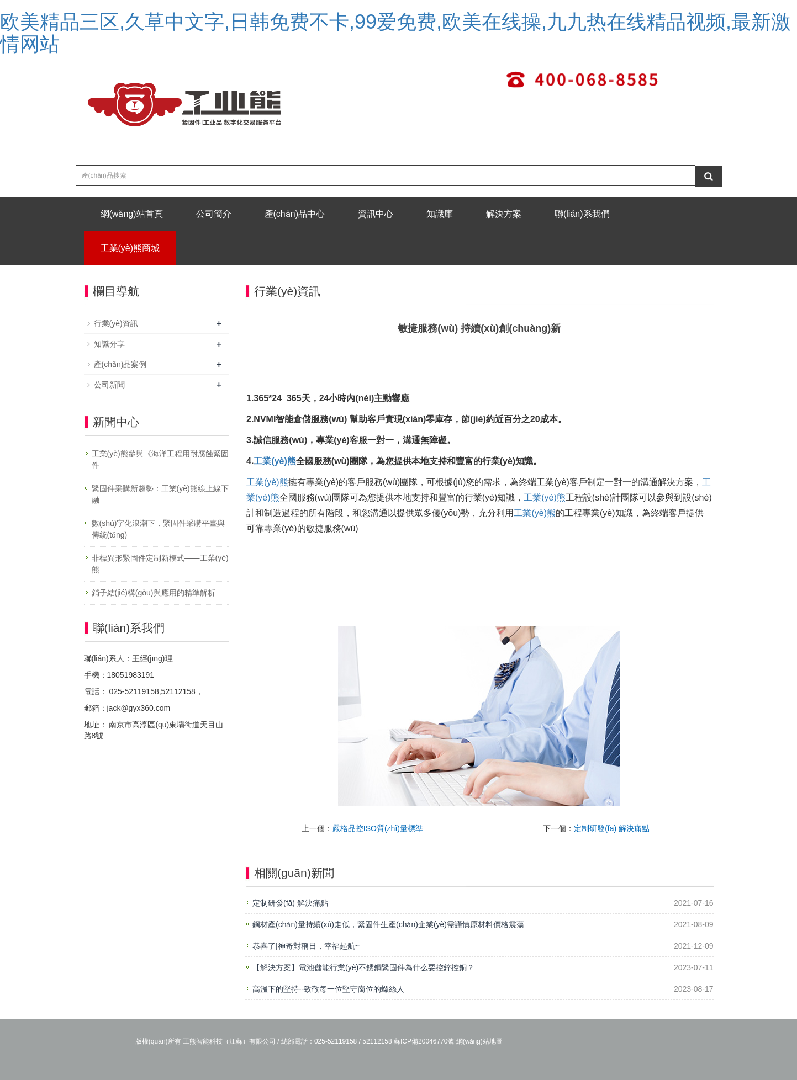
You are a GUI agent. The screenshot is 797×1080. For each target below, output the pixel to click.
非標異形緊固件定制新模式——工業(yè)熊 (160, 564)
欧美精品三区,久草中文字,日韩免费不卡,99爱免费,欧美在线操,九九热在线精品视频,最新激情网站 (395, 32)
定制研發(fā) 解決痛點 (612, 828)
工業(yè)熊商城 (130, 248)
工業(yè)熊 (274, 461)
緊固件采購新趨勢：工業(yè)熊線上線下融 (160, 494)
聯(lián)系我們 (582, 214)
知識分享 (109, 343)
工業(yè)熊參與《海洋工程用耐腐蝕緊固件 (160, 459)
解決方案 (503, 214)
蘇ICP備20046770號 (424, 1041)
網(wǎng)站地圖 (479, 1041)
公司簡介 (213, 214)
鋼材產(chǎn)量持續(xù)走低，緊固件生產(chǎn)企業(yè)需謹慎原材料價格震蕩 (388, 924)
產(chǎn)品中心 (295, 214)
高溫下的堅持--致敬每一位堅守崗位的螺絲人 (328, 989)
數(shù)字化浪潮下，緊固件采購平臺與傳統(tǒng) (158, 529)
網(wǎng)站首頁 (132, 214)
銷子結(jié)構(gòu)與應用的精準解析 (153, 592)
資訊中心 (375, 214)
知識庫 (439, 214)
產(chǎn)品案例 (120, 364)
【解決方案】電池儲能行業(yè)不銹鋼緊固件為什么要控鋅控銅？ (363, 967)
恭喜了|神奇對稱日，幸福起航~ (306, 945)
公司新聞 (109, 384)
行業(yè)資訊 (116, 323)
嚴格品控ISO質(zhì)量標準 (377, 828)
